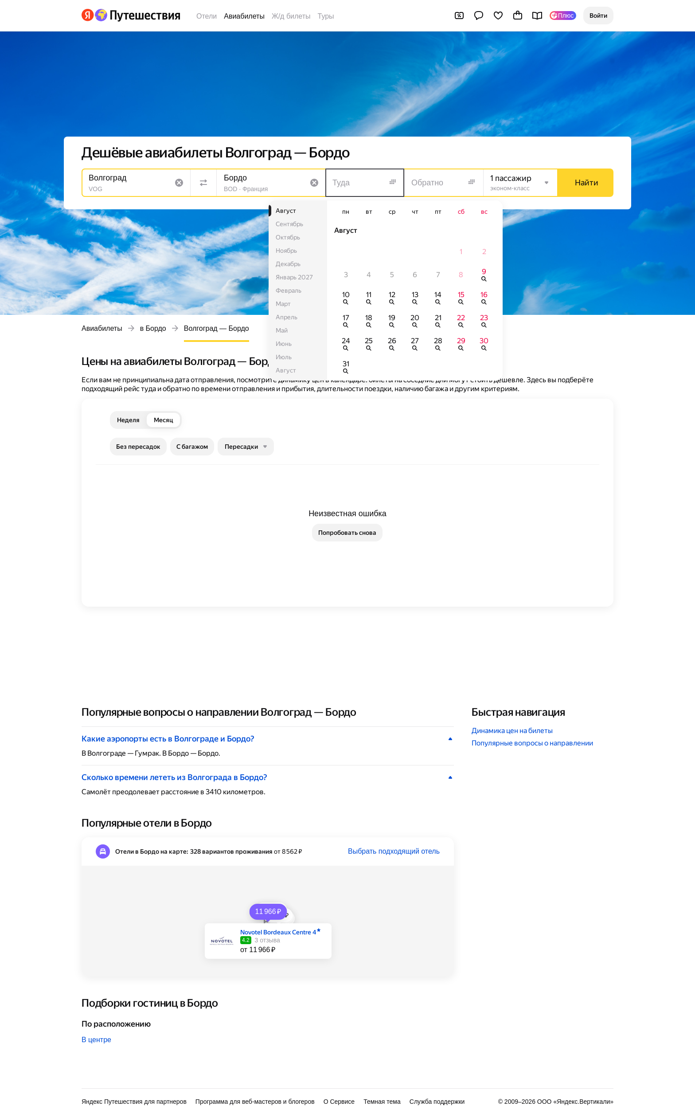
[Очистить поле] (179, 183)
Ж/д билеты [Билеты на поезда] (291, 16)
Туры (326, 16)
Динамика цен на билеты (512, 730)
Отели (206, 16)
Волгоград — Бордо (216, 328)
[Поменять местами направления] (203, 183)
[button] (598, 15)
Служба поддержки (437, 1101)
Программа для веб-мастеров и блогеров (255, 1101)
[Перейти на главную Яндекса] (88, 15)
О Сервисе (339, 1101)
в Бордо (153, 328)
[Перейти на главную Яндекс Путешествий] (137, 15)
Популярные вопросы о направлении (532, 743)
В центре (96, 1039)
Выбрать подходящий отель (394, 851)
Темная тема (382, 1101)
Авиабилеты (244, 16)
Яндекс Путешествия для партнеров (134, 1101)
